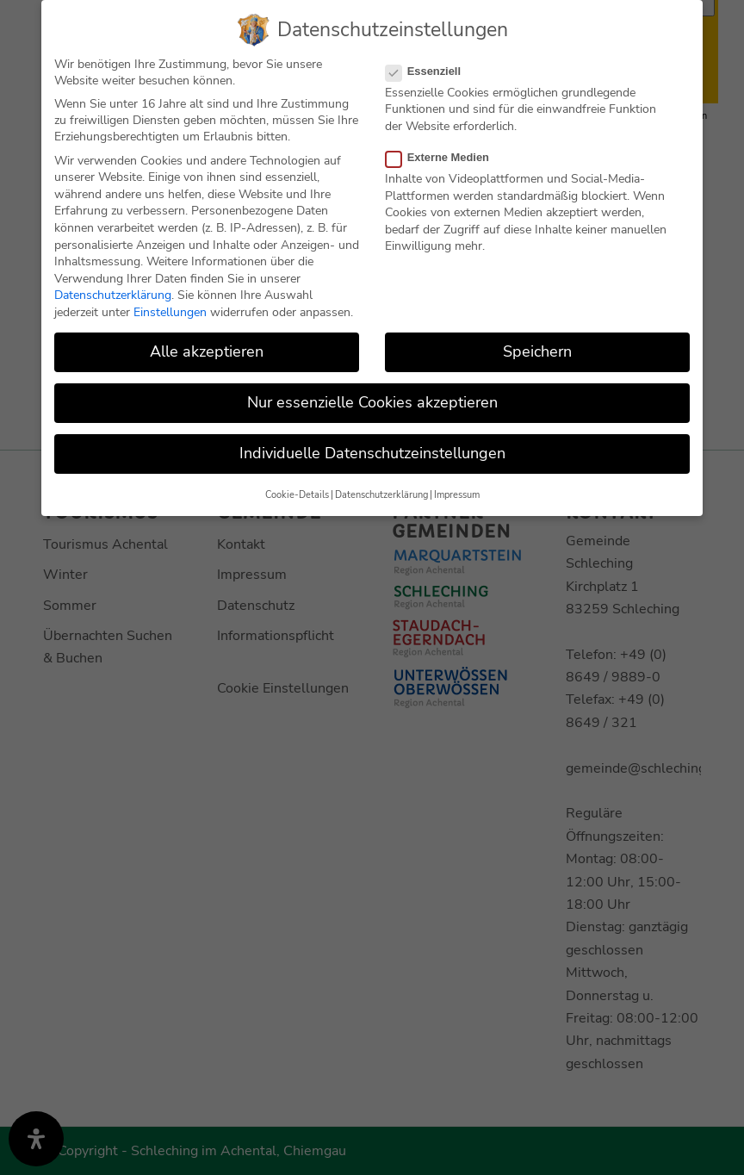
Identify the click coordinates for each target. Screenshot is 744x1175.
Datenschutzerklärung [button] (381, 492)
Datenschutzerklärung (112, 293)
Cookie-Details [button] (297, 492)
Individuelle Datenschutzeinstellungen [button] (372, 451)
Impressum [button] (457, 492)
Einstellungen (170, 310)
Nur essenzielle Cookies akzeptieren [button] (372, 400)
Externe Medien (444, 155)
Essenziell (430, 68)
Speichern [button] (537, 349)
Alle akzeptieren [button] (207, 349)
